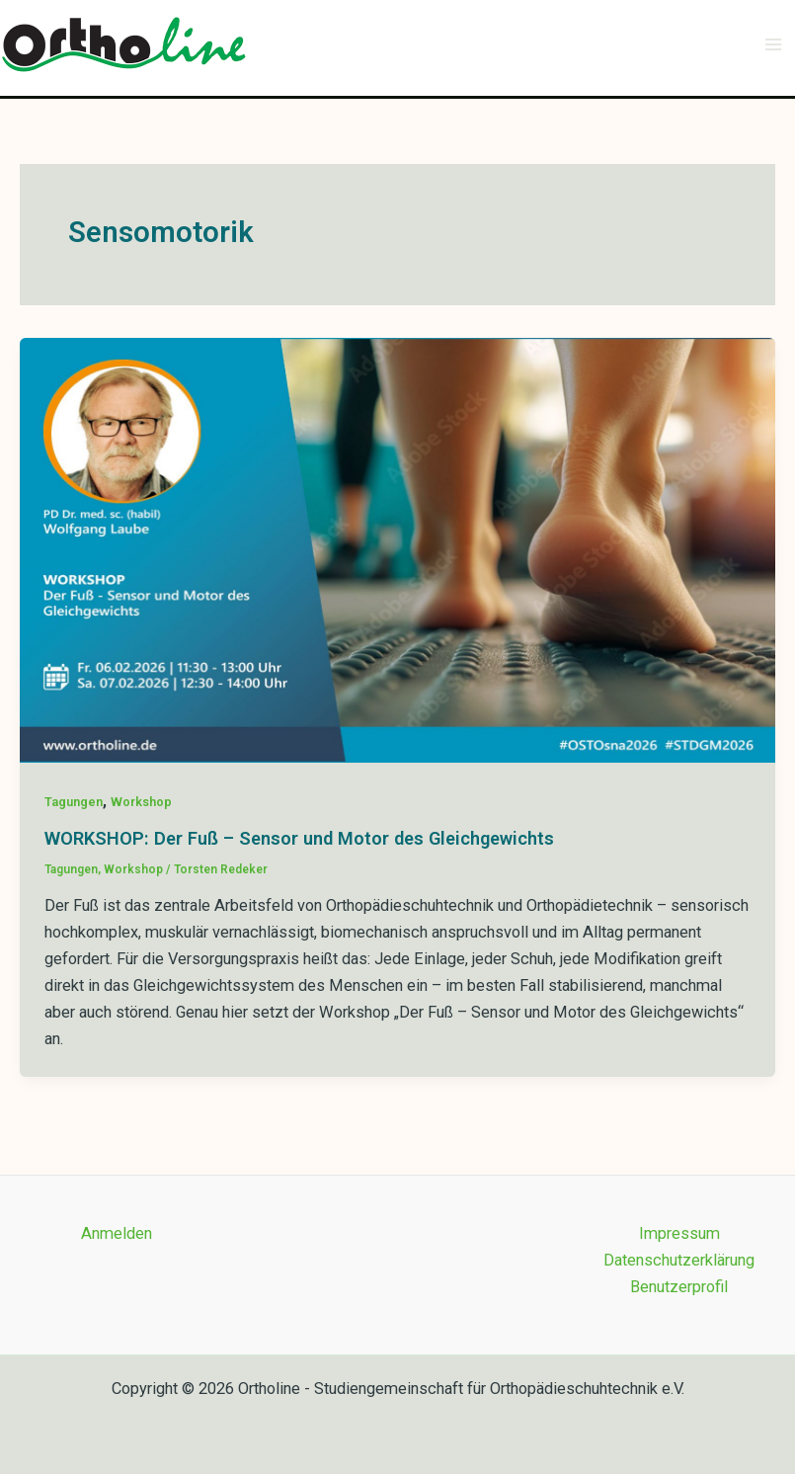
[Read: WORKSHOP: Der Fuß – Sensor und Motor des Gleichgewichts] (397, 548)
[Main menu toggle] (773, 45)
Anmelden (116, 1233)
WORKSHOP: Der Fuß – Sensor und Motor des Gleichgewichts (299, 838)
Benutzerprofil (679, 1286)
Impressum (679, 1233)
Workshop (141, 801)
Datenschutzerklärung (679, 1260)
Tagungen (73, 801)
